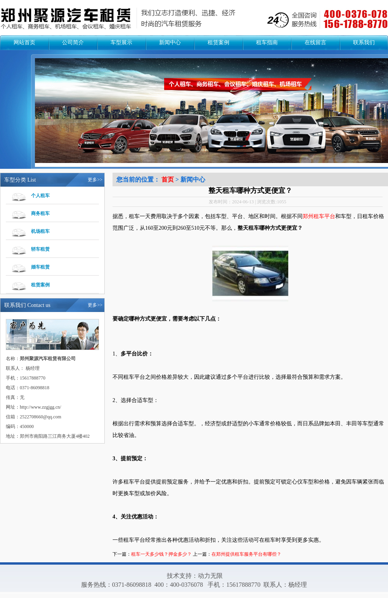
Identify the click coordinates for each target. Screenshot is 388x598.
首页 (167, 179)
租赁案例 (218, 42)
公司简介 (73, 42)
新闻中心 (170, 42)
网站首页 (24, 42)
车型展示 (121, 42)
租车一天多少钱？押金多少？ (161, 554)
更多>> (95, 179)
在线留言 (315, 42)
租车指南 (267, 42)
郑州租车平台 (319, 216)
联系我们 (364, 42)
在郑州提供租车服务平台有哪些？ (246, 554)
